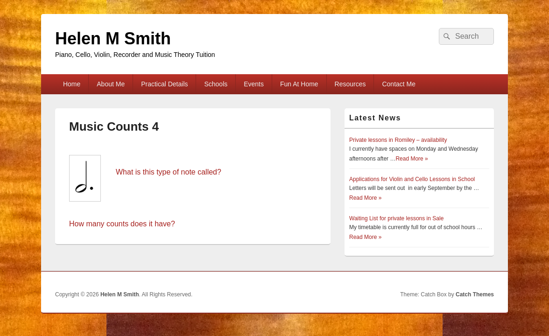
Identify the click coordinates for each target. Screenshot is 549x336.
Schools (215, 84)
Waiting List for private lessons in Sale (396, 218)
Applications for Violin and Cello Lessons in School (412, 179)
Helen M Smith (113, 38)
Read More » (411, 158)
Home (71, 84)
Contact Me (398, 84)
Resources (350, 84)
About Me (111, 84)
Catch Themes (475, 294)
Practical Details (164, 84)
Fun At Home (299, 84)
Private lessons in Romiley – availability (398, 140)
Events (254, 84)
